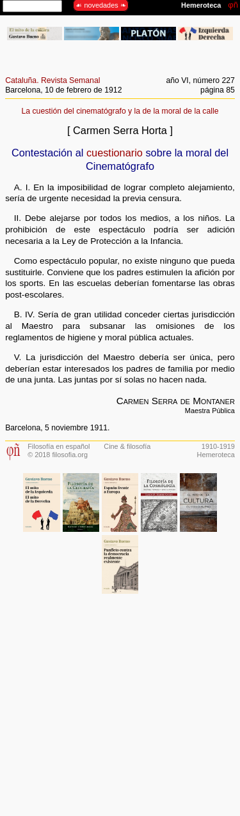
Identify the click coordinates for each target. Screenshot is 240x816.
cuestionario (114, 152)
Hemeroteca (216, 454)
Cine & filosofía (127, 446)
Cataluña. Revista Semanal (52, 80)
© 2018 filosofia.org (58, 454)
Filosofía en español (59, 446)
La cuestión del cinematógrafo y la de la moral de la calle (119, 111)
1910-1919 (218, 446)
